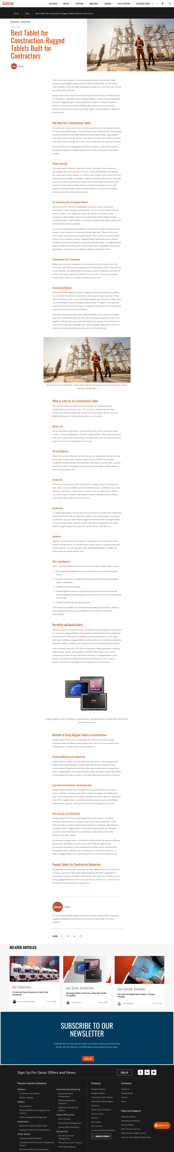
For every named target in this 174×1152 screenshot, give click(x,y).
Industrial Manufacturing (68, 1089)
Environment (96, 1126)
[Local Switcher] (161, 3)
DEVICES (66, 3)
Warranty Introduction (130, 1121)
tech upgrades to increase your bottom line (98, 879)
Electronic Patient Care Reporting (33, 1149)
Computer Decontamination (103, 1130)
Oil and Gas (62, 1131)
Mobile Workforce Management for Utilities (34, 1112)
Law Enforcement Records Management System (36, 1144)
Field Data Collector (67, 1146)
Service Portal (127, 1125)
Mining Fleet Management (69, 1123)
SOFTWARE (79, 3)
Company (126, 1083)
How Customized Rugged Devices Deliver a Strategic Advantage (136, 995)
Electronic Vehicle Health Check (33, 1125)
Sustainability (127, 1093)
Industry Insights (25, 987)
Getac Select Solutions (101, 1109)
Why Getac (96, 1122)
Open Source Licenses (131, 1129)
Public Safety (23, 1134)
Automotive (23, 1121)
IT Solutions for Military (29, 1093)
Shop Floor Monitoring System (68, 1109)
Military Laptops (26, 1097)
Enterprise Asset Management (65, 1095)
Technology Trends (87, 988)
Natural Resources (65, 1114)
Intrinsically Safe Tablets (102, 1097)
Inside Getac (15, 22)
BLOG (15, 987)
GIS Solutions (25, 1106)
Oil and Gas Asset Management (66, 1137)
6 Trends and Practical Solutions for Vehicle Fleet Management (30, 993)
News (123, 1101)
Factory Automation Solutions (67, 1102)
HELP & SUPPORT (124, 3)
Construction (26, 22)
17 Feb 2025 (15, 27)
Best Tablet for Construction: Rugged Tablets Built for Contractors (64, 13)
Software (95, 1105)
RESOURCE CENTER (143, 3)
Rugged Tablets (98, 1093)
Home (16, 13)
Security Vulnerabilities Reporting (136, 1137)
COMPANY (107, 3)
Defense (21, 1089)
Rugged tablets (59, 95)
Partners (95, 1118)
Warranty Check (128, 1116)
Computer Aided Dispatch (30, 1138)
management (93, 229)
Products (96, 1083)
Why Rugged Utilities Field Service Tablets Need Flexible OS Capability (86, 994)
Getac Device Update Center (133, 1133)
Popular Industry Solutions (32, 1083)
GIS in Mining (64, 1119)
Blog (27, 13)
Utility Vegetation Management (33, 1117)
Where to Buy (97, 1114)
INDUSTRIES (94, 3)
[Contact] (155, 4)
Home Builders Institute (77, 171)
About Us (125, 1089)
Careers (124, 1097)
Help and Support (131, 1111)
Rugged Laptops (98, 1089)
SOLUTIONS (53, 3)
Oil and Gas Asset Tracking (70, 1142)
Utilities (76, 988)
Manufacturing (140, 989)
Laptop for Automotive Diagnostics (34, 1130)
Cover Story (128, 989)
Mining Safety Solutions (68, 1127)
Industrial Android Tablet (102, 1101)
